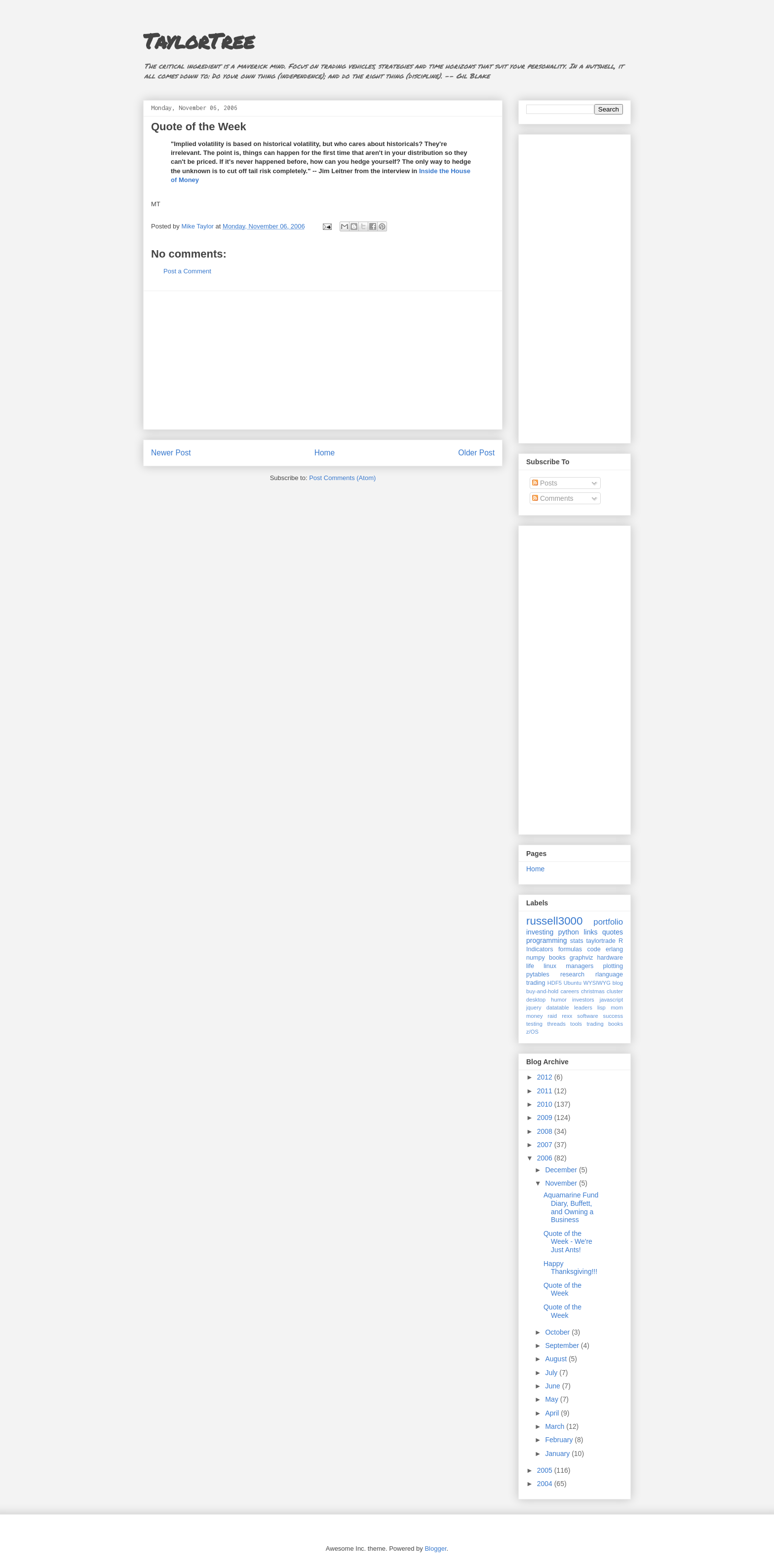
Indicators (539, 949)
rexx (567, 1016)
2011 (545, 1091)
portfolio (608, 922)
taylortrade (601, 940)
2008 (545, 1131)
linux (549, 966)
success (613, 1016)
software (587, 1016)
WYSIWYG (597, 983)
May (552, 1399)
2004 (545, 1484)
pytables (537, 974)
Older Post (476, 452)
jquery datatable (547, 1007)
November (562, 1183)
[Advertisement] (323, 360)
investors (583, 1000)
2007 (545, 1145)
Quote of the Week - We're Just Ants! (567, 1242)
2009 (545, 1117)
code (593, 949)
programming (546, 940)
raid (552, 1016)
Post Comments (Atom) (342, 478)
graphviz (581, 957)
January (558, 1453)
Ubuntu (572, 983)
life (530, 966)
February (560, 1440)
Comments (553, 498)
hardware (610, 957)
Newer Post (171, 452)
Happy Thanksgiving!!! (570, 1268)
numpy (535, 957)
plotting (613, 966)
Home (324, 452)
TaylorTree (198, 40)
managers (579, 966)
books (557, 957)
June (553, 1386)
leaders (583, 1007)
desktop (535, 1000)
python (568, 932)
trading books (604, 1024)
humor (559, 1000)
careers (570, 991)
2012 (545, 1077)
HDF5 (554, 983)
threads (556, 1024)
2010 (545, 1104)
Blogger (435, 1548)
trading (535, 982)
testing (534, 1024)
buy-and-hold (542, 991)
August (556, 1359)
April (553, 1413)
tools (576, 1024)
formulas (570, 949)
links (590, 932)
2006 (545, 1158)
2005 (545, 1470)
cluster (615, 991)
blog (618, 983)
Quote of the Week (562, 1289)
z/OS (532, 1032)
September (562, 1345)
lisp (601, 1007)
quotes (612, 932)
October (558, 1332)
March (555, 1426)
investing (539, 932)
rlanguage (609, 974)
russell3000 (554, 921)
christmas (593, 991)
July (552, 1373)
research (572, 974)
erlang (614, 949)
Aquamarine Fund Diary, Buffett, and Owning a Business (570, 1207)
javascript (611, 1000)
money (534, 1016)
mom (617, 1007)
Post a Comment (187, 271)
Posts (544, 483)
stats (576, 940)
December (562, 1170)
